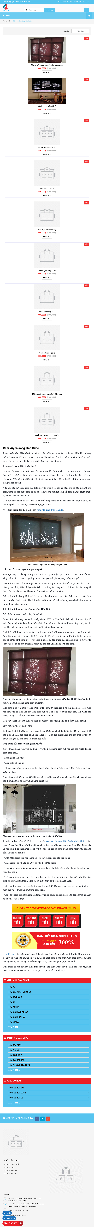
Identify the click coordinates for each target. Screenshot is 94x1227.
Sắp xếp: (66, 31)
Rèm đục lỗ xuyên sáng (47, 230)
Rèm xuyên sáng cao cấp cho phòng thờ (47, 65)
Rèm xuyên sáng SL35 (47, 271)
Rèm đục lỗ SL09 (47, 188)
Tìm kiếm (49, 10)
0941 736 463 (10, 1223)
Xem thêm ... (14, 1027)
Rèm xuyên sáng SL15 (47, 312)
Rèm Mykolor (9, 954)
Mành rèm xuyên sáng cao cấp (47, 435)
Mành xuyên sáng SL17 (47, 106)
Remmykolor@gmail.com (17, 1215)
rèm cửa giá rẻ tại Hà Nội (50, 510)
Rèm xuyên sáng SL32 (47, 147)
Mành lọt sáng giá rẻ (47, 353)
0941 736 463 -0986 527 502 (18, 1210)
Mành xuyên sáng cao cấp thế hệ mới (47, 394)
